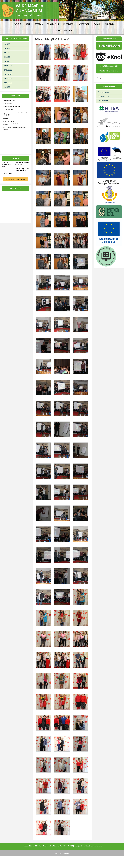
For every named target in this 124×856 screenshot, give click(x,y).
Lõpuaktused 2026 (64, 30)
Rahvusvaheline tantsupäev (22, 169)
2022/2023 (8, 74)
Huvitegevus (69, 24)
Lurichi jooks (8, 174)
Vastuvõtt (84, 24)
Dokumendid (103, 101)
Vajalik (97, 24)
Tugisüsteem (53, 24)
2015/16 (7, 44)
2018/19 (7, 57)
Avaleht (17, 24)
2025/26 (7, 87)
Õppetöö (39, 24)
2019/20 (7, 61)
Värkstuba (109, 24)
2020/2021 (8, 66)
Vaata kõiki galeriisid (15, 179)
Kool (28, 24)
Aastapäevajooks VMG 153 (22, 164)
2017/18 (7, 53)
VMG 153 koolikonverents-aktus (9, 165)
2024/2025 (8, 83)
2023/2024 (8, 79)
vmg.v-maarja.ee (62, 853)
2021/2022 (8, 70)
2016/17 (7, 48)
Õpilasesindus (103, 96)
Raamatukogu (103, 92)
